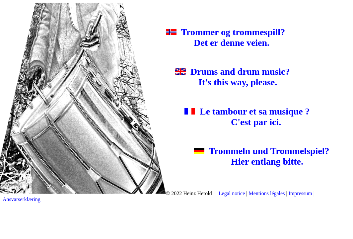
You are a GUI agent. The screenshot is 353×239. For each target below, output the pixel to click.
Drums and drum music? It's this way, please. (235, 76)
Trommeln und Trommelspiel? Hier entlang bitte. (252, 156)
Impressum (300, 193)
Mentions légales (267, 193)
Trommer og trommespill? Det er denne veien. (230, 37)
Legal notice (232, 193)
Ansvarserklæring (21, 199)
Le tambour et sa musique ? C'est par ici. (242, 116)
